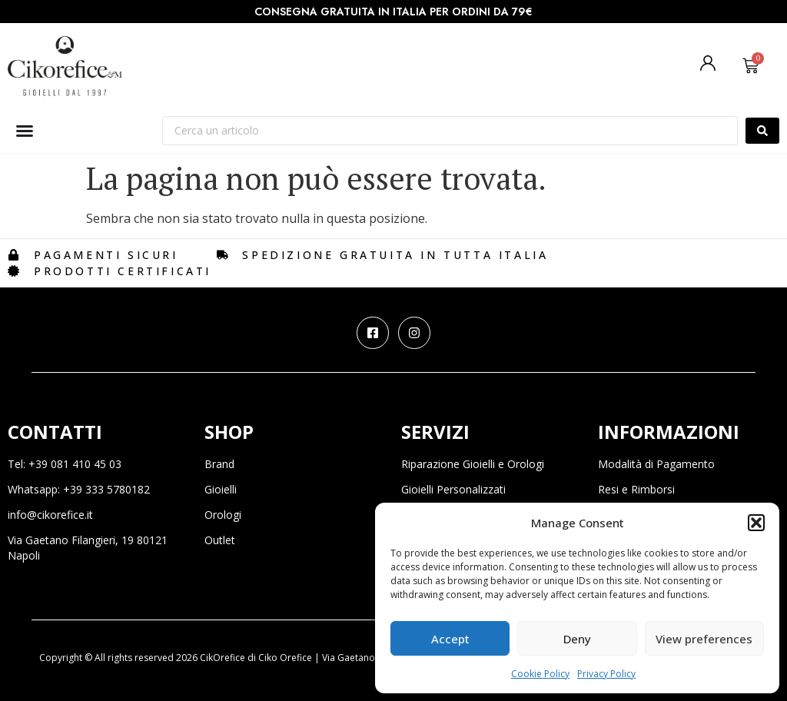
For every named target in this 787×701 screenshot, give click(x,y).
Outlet (219, 540)
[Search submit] (762, 131)
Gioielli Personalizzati (453, 489)
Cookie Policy (540, 673)
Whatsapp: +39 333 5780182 (79, 489)
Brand (219, 464)
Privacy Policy (606, 673)
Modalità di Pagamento (656, 464)
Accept (450, 638)
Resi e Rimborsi (636, 489)
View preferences (704, 638)
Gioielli (220, 489)
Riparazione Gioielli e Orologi (472, 464)
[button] (756, 522)
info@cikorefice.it (50, 514)
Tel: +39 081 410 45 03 (64, 464)
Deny (577, 638)
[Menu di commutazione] (24, 130)
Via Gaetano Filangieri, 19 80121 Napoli (88, 548)
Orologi (222, 514)
